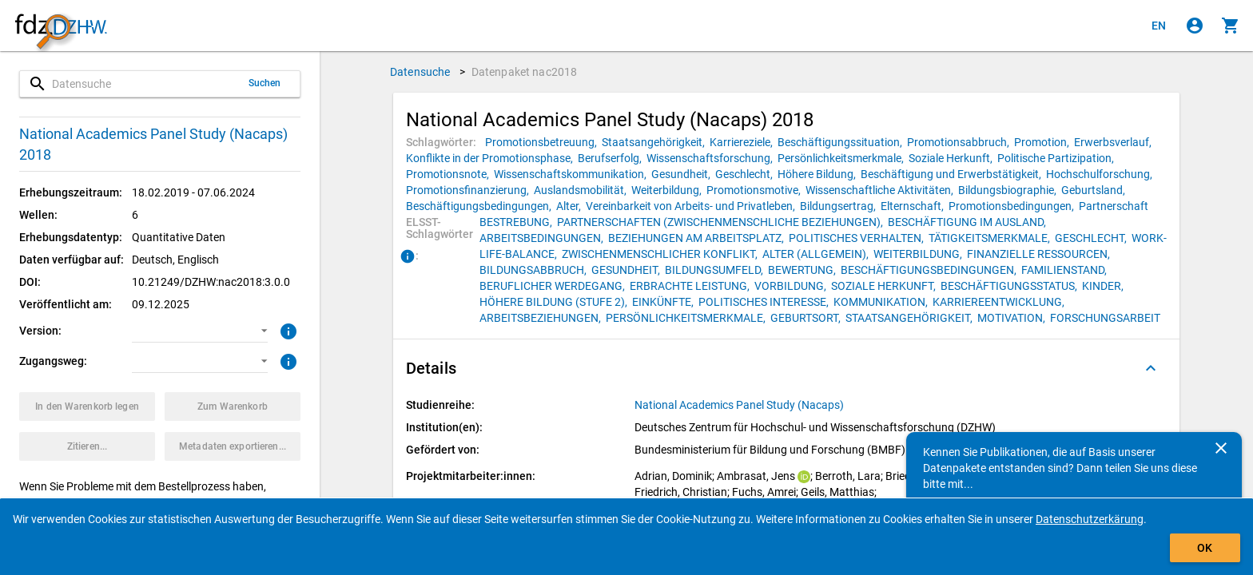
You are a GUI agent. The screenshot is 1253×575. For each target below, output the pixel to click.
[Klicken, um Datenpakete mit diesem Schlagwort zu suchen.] (543, 142)
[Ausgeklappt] (1151, 368)
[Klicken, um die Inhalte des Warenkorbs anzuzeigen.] (1231, 26)
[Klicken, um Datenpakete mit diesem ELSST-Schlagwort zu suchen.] (518, 222)
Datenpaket (524, 71)
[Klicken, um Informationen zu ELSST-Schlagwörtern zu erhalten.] (407, 257)
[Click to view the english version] (1159, 26)
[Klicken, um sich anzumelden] (1195, 26)
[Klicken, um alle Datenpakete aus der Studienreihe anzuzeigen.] (740, 405)
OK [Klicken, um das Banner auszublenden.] (1204, 547)
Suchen (265, 83)
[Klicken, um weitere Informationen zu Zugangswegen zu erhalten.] (286, 360)
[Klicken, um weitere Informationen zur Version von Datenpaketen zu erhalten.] (286, 329)
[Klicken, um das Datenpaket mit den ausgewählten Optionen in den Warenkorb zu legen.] (87, 406)
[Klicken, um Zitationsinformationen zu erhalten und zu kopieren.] (87, 446)
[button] (200, 331)
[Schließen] (1221, 448)
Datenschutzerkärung (1090, 519)
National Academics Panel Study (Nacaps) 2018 (153, 144)
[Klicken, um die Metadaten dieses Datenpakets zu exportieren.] (232, 446)
